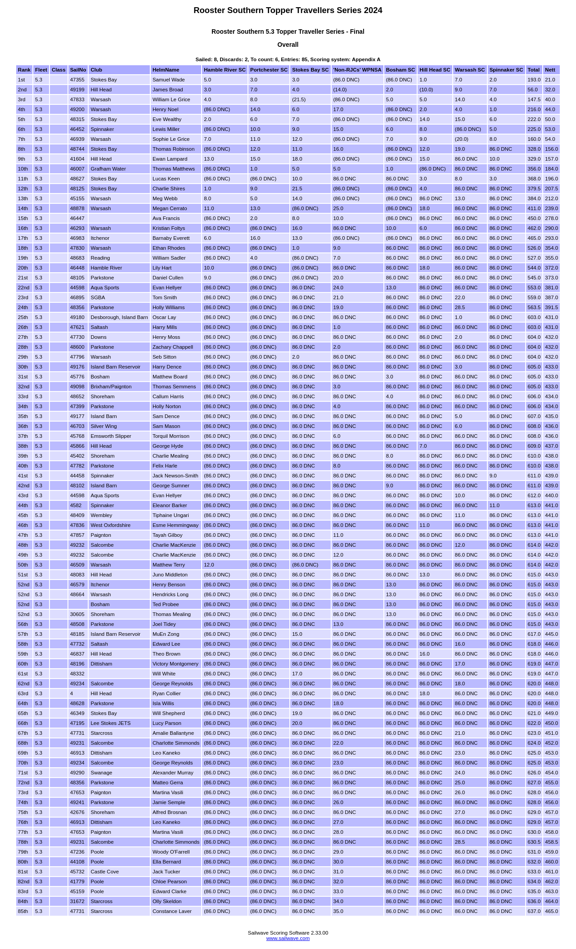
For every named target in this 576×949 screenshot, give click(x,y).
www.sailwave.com (288, 938)
